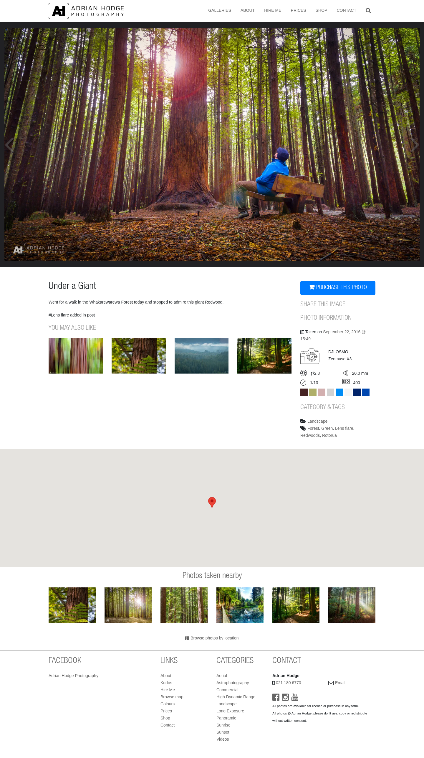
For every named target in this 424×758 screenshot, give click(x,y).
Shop (321, 10)
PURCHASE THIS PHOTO (338, 287)
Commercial (227, 689)
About (248, 10)
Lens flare (344, 428)
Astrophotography (232, 682)
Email (340, 682)
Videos (222, 739)
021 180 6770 (288, 682)
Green (327, 428)
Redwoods (310, 435)
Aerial (221, 675)
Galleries (219, 10)
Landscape (317, 421)
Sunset (222, 732)
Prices (298, 10)
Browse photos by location (211, 638)
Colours (167, 704)
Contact (346, 10)
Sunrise (223, 725)
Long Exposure (230, 711)
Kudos (166, 682)
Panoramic (226, 718)
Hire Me (272, 10)
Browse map (171, 696)
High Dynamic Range (235, 696)
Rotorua (329, 435)
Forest (313, 428)
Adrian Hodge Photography (73, 675)
